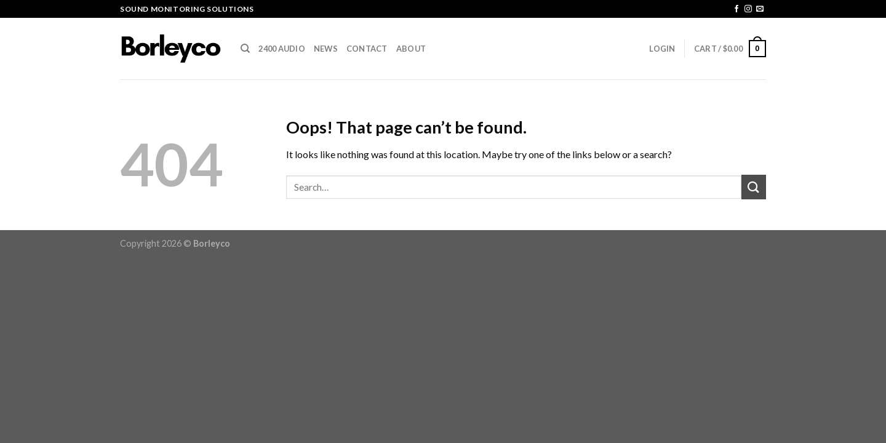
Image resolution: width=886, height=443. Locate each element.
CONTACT (367, 49)
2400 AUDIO (281, 49)
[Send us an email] (760, 9)
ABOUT (411, 49)
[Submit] (753, 187)
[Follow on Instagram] (748, 9)
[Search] (245, 48)
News (326, 49)
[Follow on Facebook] (736, 9)
